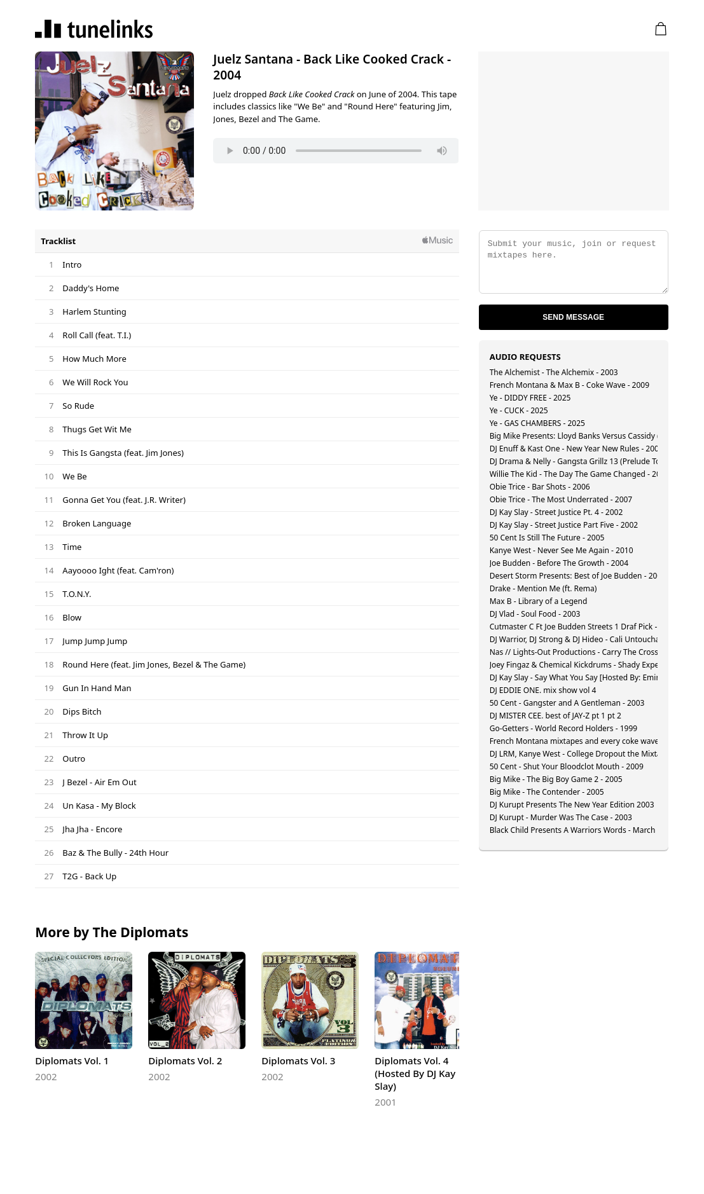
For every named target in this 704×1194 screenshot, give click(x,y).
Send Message (573, 317)
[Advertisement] (573, 130)
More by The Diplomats (111, 932)
